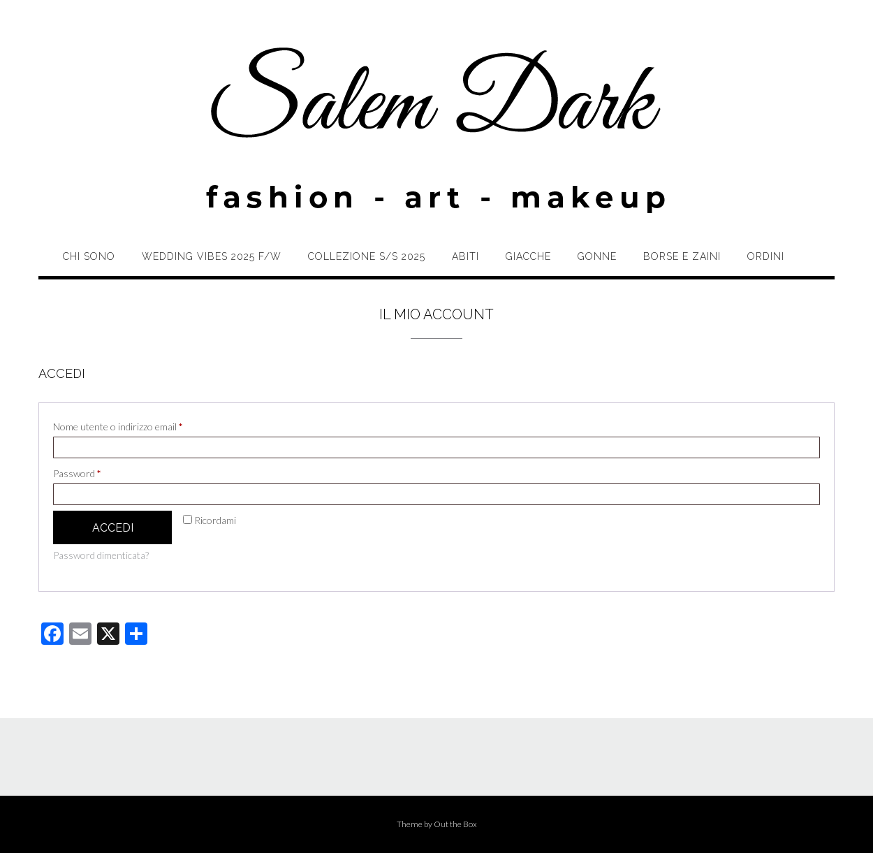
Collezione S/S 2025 (366, 256)
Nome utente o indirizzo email (137, 424)
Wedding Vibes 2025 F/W (211, 256)
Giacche (528, 256)
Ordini (765, 256)
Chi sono (89, 256)
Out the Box (455, 824)
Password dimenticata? (101, 555)
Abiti (465, 256)
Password (96, 471)
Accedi (112, 527)
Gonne (597, 256)
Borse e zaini (682, 256)
